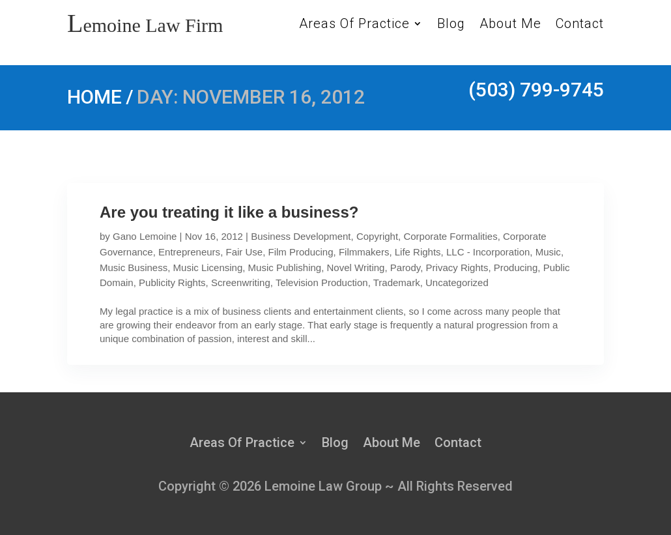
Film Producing (301, 251)
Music (548, 251)
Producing (516, 267)
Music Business (133, 267)
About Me (510, 25)
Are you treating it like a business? (229, 212)
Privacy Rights (457, 267)
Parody (405, 267)
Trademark (396, 282)
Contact (580, 25)
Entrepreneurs (189, 251)
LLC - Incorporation (488, 251)
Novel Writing (356, 267)
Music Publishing (285, 267)
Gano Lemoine (145, 236)
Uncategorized (457, 282)
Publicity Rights (172, 282)
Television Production (322, 282)
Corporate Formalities (450, 236)
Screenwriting (240, 282)
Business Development (300, 236)
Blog (451, 25)
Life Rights (418, 251)
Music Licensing (208, 267)
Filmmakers (364, 251)
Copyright (377, 236)
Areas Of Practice (354, 25)
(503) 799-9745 (536, 89)
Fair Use (244, 251)
